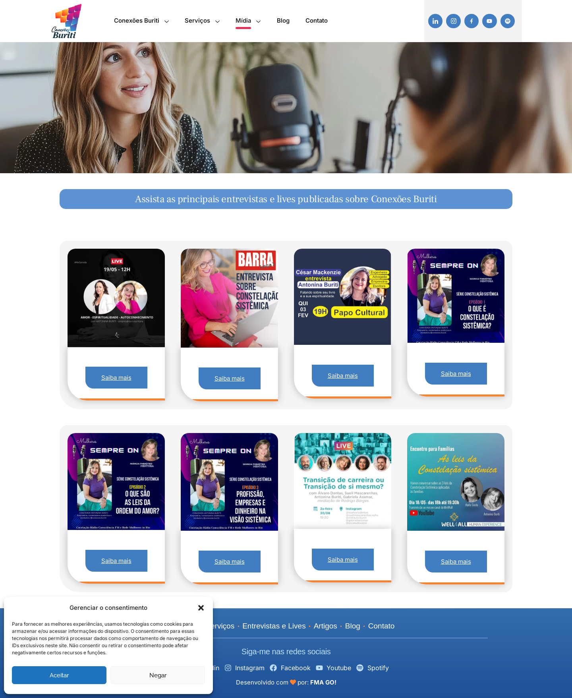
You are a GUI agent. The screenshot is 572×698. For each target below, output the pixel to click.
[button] (201, 608)
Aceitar (59, 675)
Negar (157, 675)
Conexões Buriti (141, 22)
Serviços (201, 22)
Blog (282, 21)
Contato (316, 21)
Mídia (248, 22)
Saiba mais (116, 377)
